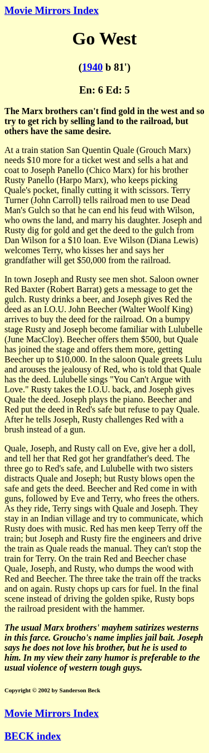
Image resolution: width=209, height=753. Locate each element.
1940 (92, 67)
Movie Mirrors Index (51, 10)
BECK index (32, 736)
